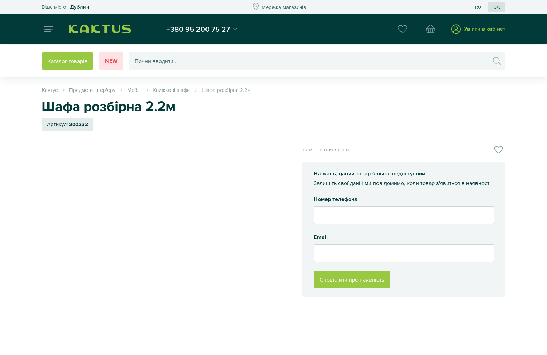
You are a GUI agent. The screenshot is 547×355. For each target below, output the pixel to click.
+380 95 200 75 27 (201, 29)
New (111, 61)
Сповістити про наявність (352, 279)
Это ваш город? (65, 7)
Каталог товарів (67, 61)
